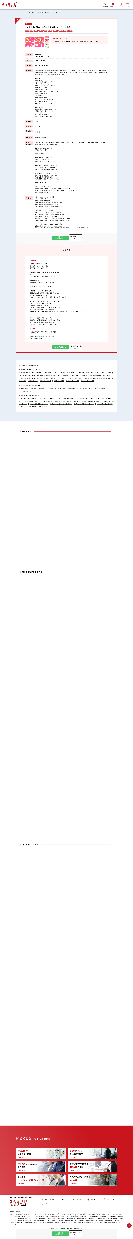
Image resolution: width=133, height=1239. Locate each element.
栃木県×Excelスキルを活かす (39, 1226)
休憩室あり (58, 31)
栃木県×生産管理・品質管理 (103, 1220)
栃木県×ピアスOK (71, 1224)
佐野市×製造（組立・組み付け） (92, 401)
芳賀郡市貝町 (88, 1218)
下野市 (73, 1218)
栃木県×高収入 (74, 1222)
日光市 (36, 1218)
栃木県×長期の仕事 (84, 1222)
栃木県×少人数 (28, 1228)
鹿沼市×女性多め (53, 381)
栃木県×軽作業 (31, 1222)
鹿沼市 (38, 12)
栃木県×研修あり (103, 1222)
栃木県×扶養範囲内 (52, 1224)
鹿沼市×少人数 (41, 381)
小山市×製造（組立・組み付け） (60, 404)
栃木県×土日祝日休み (79, 1226)
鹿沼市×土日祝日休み (55, 378)
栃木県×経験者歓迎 (65, 1222)
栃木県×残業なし (109, 1226)
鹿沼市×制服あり (76, 373)
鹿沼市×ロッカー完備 (46, 376)
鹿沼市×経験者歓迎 (38, 373)
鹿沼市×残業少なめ (88, 373)
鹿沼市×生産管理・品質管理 (74, 391)
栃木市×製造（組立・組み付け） (71, 401)
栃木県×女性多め (37, 1228)
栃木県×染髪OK (61, 1224)
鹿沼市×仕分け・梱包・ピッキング (94, 391)
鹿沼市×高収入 (50, 373)
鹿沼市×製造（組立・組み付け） (40, 391)
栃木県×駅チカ (113, 1222)
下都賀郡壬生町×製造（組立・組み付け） (60, 410)
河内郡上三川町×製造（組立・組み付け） (77, 407)
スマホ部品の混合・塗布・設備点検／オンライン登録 (55, 12)
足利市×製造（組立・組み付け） (50, 401)
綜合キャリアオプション (22, 12)
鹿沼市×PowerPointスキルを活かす (37, 378)
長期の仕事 (39, 31)
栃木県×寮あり (42, 1224)
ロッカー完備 (65, 31)
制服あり (52, 31)
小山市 (40, 1218)
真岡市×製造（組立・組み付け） (81, 404)
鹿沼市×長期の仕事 (62, 373)
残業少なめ (45, 31)
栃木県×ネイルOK (92, 1224)
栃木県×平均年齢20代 (48, 1228)
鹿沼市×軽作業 (33, 394)
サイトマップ (80, 1205)
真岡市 (45, 1218)
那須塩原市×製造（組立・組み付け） (30, 407)
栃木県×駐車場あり (33, 1224)
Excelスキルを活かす (74, 31)
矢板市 (56, 1218)
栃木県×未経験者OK (54, 1222)
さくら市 (68, 1218)
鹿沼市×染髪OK (100, 373)
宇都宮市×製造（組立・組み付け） (29, 401)
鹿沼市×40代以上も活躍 (95, 381)
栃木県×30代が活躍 (59, 1228)
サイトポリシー (47, 1209)
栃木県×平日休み (99, 1226)
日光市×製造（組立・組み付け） (39, 404)
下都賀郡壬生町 (104, 1218)
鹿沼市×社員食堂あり (74, 376)
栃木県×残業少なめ (22, 1224)
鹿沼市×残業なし (93, 378)
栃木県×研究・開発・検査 (42, 1222)
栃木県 (32, 12)
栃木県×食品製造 (91, 1220)
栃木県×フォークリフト (20, 1222)
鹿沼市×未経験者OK (25, 373)
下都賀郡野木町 (112, 1218)
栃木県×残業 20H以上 (18, 1228)
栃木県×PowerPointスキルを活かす (55, 1226)
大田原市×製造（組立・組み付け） (102, 404)
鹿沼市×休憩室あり (59, 376)
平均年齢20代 (84, 31)
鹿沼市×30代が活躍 (80, 381)
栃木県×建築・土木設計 (53, 1220)
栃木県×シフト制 (90, 1226)
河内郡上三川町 (80, 1218)
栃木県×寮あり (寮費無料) (84, 1228)
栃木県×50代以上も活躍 (97, 1228)
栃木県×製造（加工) (81, 1220)
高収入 (33, 31)
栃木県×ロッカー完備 (103, 1224)
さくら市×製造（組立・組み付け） (53, 407)
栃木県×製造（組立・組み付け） (67, 1220)
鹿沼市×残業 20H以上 (29, 381)
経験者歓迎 (28, 31)
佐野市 (26, 1218)
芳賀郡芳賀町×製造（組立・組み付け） (35, 410)
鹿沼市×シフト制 (69, 378)
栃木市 (21, 1218)
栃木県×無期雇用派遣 (109, 1228)
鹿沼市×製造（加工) (58, 391)
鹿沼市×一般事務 (24, 391)
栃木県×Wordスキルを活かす (24, 1226)
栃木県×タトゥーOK (81, 1224)
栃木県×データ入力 (28, 1220)
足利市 (16, 1218)
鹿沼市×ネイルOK (32, 376)
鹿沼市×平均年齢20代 (66, 381)
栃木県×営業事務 (18, 1220)
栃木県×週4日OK (69, 1226)
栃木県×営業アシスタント (40, 1220)
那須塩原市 (62, 1218)
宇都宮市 (11, 1218)
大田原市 (51, 1218)
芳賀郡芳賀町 (96, 1218)
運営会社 (67, 1205)
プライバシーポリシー (50, 1205)
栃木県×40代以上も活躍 (71, 1228)
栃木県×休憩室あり (114, 1224)
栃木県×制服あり (94, 1222)
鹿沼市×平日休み (81, 378)
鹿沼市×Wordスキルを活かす (90, 376)
